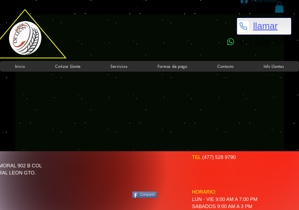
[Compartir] (144, 194)
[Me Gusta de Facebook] (153, 171)
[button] (279, 7)
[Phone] (243, 26)
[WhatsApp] (231, 41)
